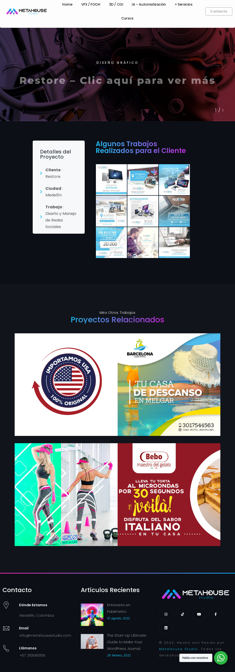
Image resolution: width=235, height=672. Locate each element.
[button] (218, 11)
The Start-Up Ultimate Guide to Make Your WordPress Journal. (126, 642)
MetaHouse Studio (178, 649)
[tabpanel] (117, 72)
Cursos (127, 18)
